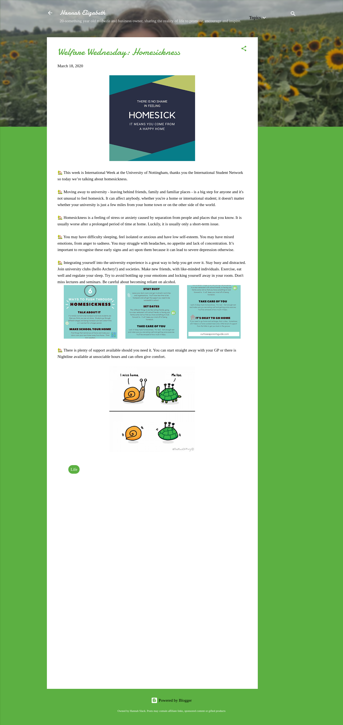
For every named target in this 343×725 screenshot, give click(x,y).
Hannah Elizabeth (82, 12)
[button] (244, 49)
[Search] (293, 14)
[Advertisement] (279, 117)
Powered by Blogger (171, 700)
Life (74, 469)
